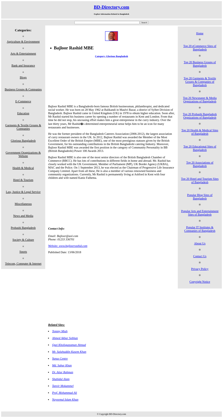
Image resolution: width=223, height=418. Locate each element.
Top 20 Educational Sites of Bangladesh (199, 148)
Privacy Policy (199, 268)
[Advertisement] (111, 82)
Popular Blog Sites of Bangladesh (200, 196)
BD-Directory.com (111, 7)
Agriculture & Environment (23, 41)
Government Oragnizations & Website (23, 154)
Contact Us (199, 256)
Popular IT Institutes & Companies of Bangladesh (199, 229)
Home (199, 33)
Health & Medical (23, 168)
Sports (23, 251)
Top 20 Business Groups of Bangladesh (200, 63)
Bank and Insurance (23, 65)
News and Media (23, 215)
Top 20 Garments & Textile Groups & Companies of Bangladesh (200, 82)
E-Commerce (23, 101)
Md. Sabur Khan (62, 365)
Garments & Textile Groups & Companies (23, 127)
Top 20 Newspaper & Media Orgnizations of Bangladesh (200, 99)
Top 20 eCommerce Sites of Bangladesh (199, 47)
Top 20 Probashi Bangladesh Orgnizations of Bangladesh (200, 115)
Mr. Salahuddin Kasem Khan (69, 351)
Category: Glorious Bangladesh (111, 56)
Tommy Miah (59, 331)
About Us (200, 243)
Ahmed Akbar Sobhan (65, 338)
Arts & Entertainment (23, 53)
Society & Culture (23, 239)
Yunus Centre (60, 358)
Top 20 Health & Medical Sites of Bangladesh (199, 132)
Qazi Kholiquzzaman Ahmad (69, 344)
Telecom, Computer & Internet (23, 263)
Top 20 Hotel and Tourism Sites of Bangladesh (200, 180)
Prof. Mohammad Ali (64, 392)
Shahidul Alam (61, 379)
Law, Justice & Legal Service (23, 191)
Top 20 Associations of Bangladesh (199, 164)
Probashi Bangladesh (23, 227)
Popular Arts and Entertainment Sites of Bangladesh (199, 212)
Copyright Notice (199, 281)
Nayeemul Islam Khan (65, 399)
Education (23, 113)
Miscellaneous (23, 203)
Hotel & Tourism (23, 179)
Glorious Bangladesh (23, 140)
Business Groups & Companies (23, 89)
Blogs (23, 77)
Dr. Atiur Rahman (62, 372)
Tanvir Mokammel (63, 385)
